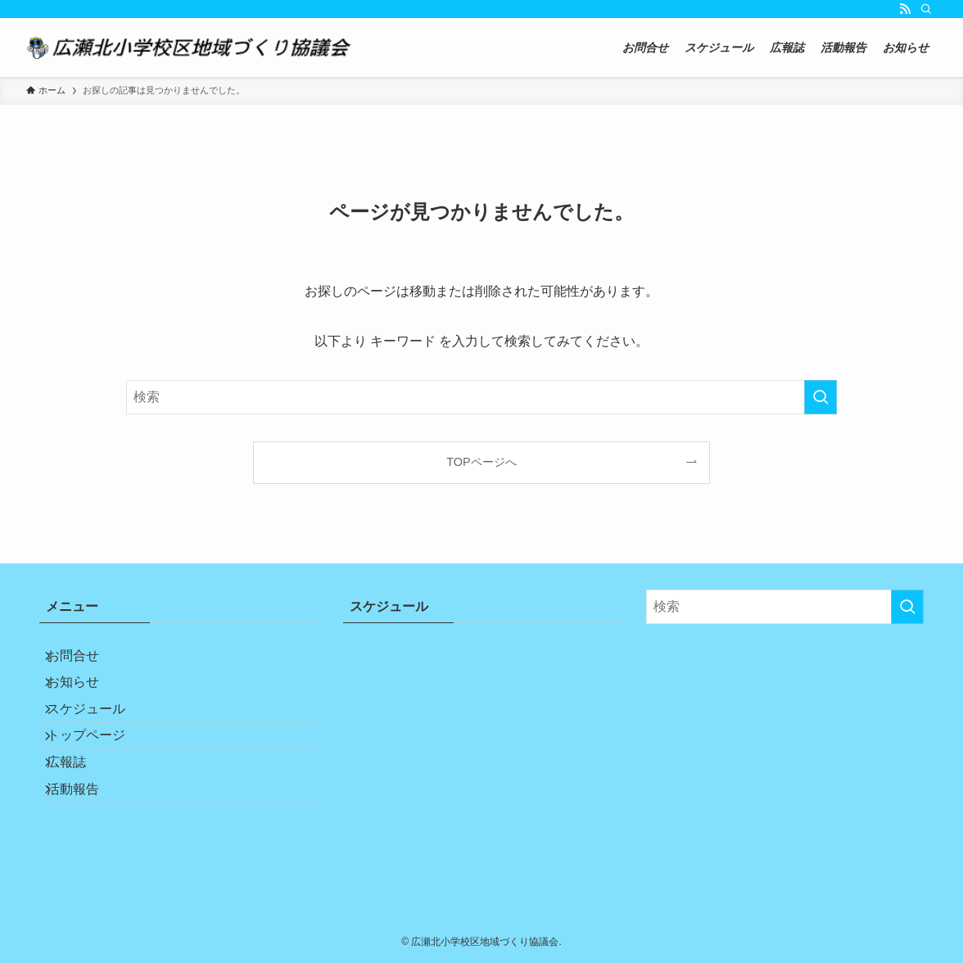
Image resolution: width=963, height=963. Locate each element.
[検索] (926, 9)
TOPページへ (481, 461)
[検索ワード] (481, 397)
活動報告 (85, 855)
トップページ (98, 777)
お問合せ (85, 661)
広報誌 (78, 817)
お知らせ (85, 700)
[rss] (905, 9)
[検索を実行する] (820, 397)
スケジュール (98, 739)
